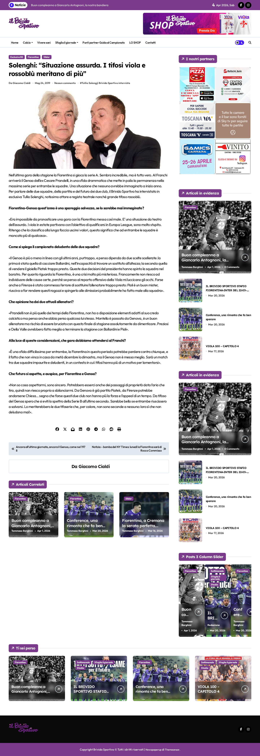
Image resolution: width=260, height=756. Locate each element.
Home (14, 42)
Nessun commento (66, 101)
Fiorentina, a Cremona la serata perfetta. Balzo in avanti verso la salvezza (144, 547)
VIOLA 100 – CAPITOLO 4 (222, 346)
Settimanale (215, 572)
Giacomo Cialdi (94, 485)
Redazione (213, 621)
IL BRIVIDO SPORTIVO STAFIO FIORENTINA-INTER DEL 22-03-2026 (226, 290)
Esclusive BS (16, 57)
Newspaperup (152, 749)
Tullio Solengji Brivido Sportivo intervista (107, 101)
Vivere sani (44, 42)
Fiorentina (33, 57)
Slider (47, 57)
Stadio (214, 589)
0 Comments (232, 267)
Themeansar (173, 749)
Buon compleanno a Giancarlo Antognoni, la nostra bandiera (31, 544)
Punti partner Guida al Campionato (104, 42)
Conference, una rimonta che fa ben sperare (85, 544)
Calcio (28, 42)
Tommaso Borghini (22, 549)
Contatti (150, 42)
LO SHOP (135, 42)
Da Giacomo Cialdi (20, 101)
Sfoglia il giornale (66, 42)
